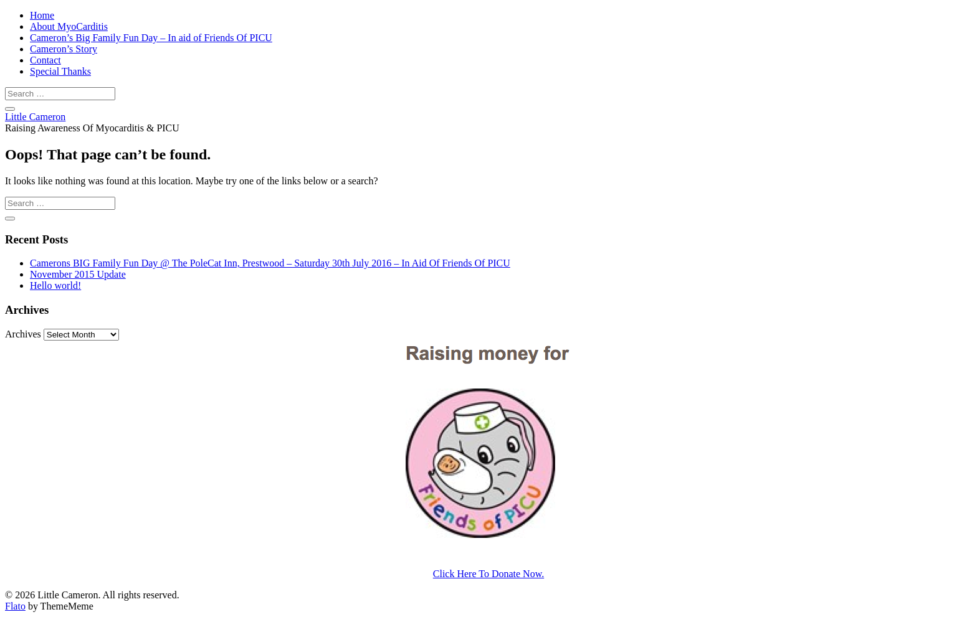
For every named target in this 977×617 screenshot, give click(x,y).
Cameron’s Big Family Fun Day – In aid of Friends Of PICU (151, 37)
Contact (45, 60)
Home (42, 15)
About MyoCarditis (69, 26)
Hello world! (55, 285)
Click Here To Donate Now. (488, 573)
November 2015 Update (78, 274)
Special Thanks (60, 71)
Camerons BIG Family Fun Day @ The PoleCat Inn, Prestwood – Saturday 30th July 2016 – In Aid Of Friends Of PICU (270, 263)
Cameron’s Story (63, 49)
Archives (23, 334)
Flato (15, 606)
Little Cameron (35, 116)
